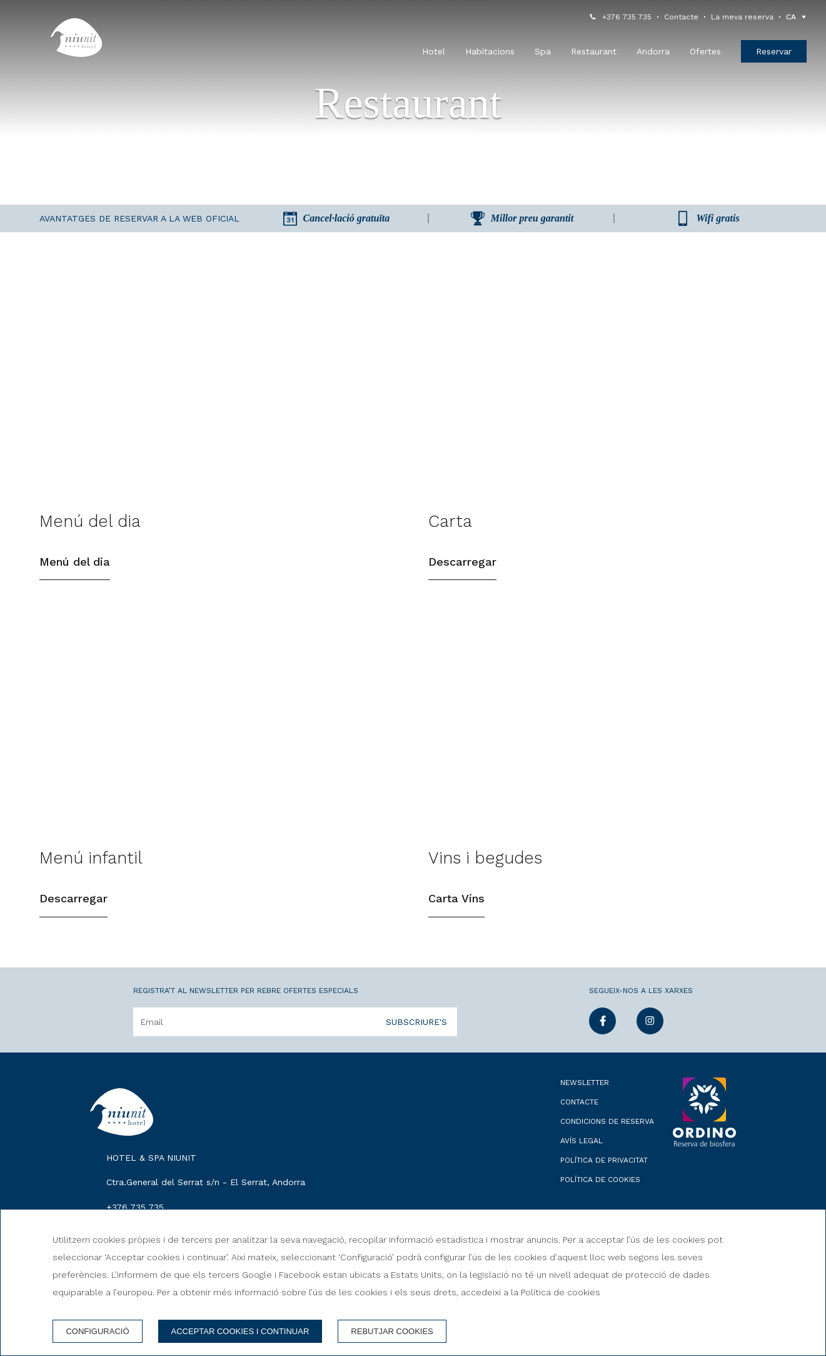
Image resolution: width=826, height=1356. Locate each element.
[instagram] (650, 1042)
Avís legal (581, 1152)
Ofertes (705, 51)
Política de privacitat (604, 1172)
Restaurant (594, 51)
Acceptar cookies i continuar (240, 1331)
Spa (543, 51)
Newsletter (584, 1094)
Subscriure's (416, 1034)
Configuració (97, 1331)
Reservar (774, 51)
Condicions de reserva (607, 1133)
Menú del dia (74, 567)
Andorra (653, 51)
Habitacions (490, 51)
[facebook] (602, 1042)
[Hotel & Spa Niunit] (76, 37)
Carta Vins (456, 910)
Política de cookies (600, 1191)
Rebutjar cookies (392, 1331)
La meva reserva (742, 17)
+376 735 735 (627, 17)
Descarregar (462, 567)
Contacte (681, 17)
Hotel (433, 51)
